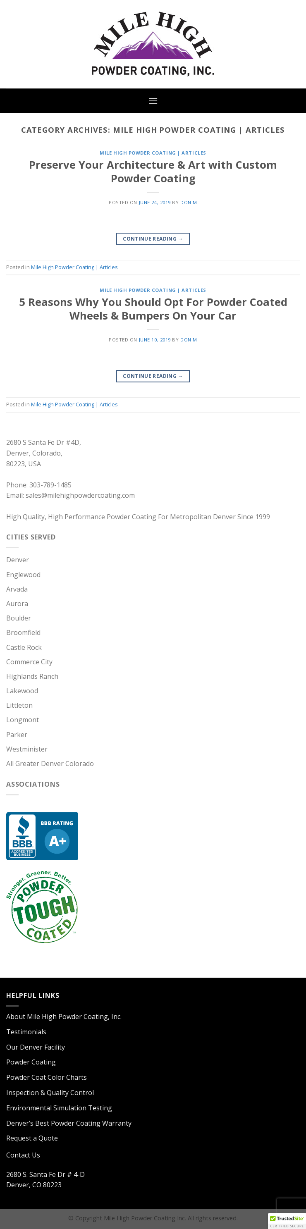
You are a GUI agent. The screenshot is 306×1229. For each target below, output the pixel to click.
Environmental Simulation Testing (59, 1107)
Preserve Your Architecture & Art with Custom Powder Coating (153, 172)
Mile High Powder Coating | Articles (153, 153)
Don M (188, 202)
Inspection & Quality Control (50, 1092)
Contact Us (23, 1155)
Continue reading (153, 239)
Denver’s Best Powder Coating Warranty (68, 1123)
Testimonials (26, 1031)
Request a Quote (32, 1138)
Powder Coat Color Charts (46, 1077)
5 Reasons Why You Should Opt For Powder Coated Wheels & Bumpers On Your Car (153, 309)
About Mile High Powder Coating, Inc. (64, 1016)
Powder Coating (31, 1062)
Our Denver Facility (35, 1047)
